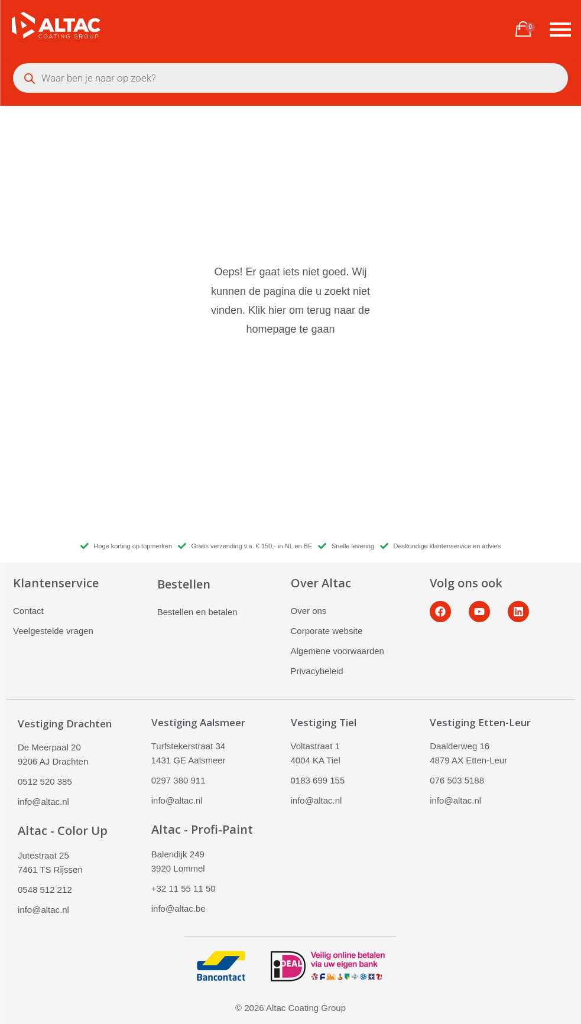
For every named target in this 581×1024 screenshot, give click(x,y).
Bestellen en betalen (197, 612)
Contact (28, 611)
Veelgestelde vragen (53, 631)
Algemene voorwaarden (337, 651)
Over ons (309, 611)
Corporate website (327, 631)
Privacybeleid (317, 671)
